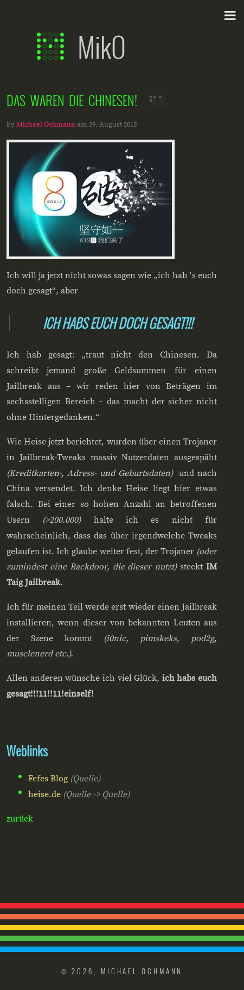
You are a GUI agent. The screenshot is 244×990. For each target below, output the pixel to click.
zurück (20, 818)
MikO (81, 46)
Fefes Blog (48, 778)
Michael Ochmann (45, 124)
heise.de (44, 794)
